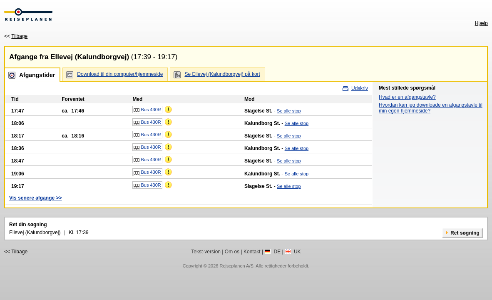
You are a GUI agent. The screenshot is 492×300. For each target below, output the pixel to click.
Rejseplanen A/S (236, 265)
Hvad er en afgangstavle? (407, 97)
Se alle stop (289, 110)
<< (15, 36)
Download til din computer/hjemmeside (120, 74)
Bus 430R (147, 110)
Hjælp (481, 23)
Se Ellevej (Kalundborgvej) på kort (222, 74)
